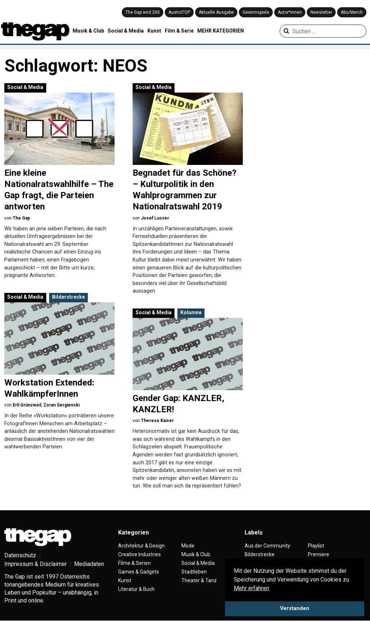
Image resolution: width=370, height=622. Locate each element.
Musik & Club (88, 31)
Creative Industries (139, 554)
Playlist (316, 546)
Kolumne (191, 312)
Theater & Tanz (199, 580)
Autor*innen (290, 12)
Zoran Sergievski (61, 405)
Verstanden (294, 608)
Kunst (154, 31)
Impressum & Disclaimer (35, 564)
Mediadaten (89, 564)
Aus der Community (267, 546)
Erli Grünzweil (27, 405)
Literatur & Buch (136, 589)
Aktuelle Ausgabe (216, 12)
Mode (187, 546)
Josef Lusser (155, 218)
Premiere (318, 554)
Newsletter (321, 12)
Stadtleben (194, 572)
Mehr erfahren (251, 588)
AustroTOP (179, 12)
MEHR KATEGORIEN (220, 31)
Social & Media (126, 31)
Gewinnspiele (255, 12)
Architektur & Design (141, 546)
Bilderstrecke (68, 297)
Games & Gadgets (138, 572)
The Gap (21, 218)
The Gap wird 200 (142, 12)
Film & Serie (179, 31)
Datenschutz (20, 555)
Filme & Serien (134, 563)
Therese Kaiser (157, 420)
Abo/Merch (352, 12)
